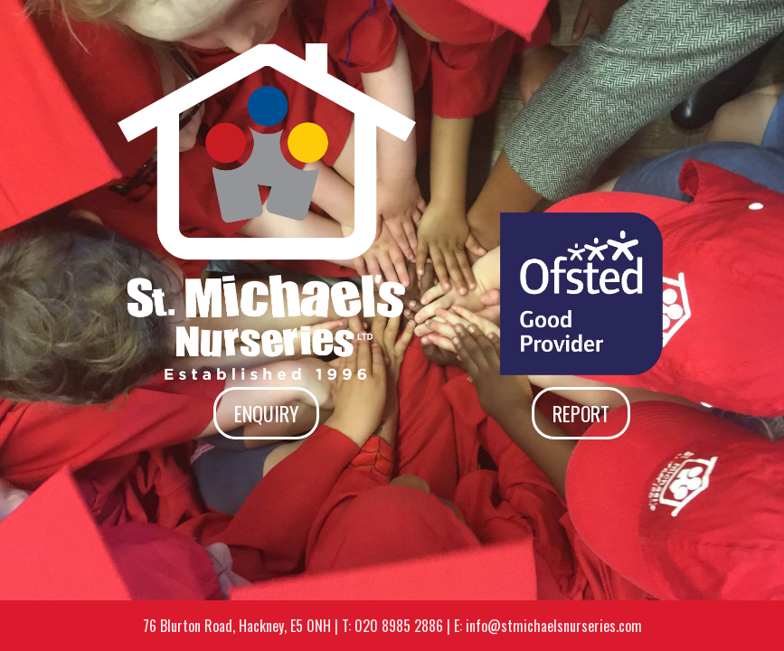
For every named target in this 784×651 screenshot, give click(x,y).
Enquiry (266, 413)
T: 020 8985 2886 (392, 626)
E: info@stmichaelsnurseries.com (548, 626)
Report (581, 413)
